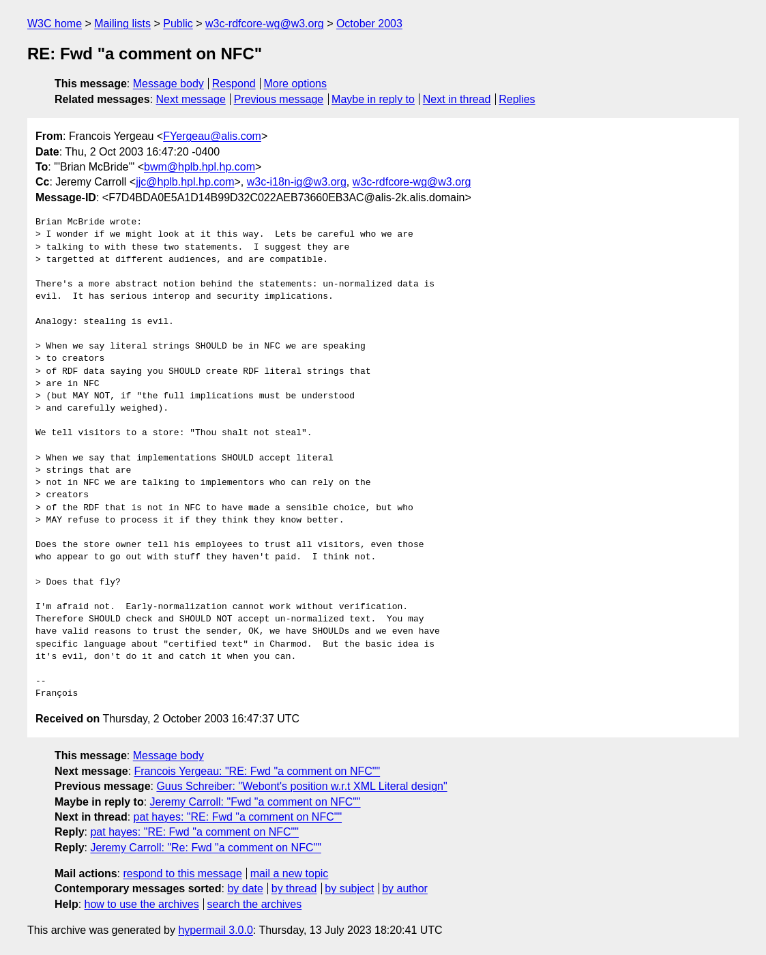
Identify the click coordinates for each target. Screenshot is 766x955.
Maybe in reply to (373, 99)
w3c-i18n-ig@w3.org (297, 182)
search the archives (254, 904)
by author (405, 888)
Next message (191, 99)
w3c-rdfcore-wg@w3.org (264, 23)
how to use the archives (142, 904)
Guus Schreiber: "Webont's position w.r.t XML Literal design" (301, 786)
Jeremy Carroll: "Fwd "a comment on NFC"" (255, 802)
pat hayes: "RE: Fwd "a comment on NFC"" (238, 817)
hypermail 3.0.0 (215, 930)
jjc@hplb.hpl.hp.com (185, 182)
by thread (294, 888)
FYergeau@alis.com (212, 136)
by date (245, 888)
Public (178, 23)
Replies (517, 99)
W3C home (54, 23)
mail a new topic (289, 873)
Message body (168, 83)
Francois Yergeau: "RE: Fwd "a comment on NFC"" (257, 771)
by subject (349, 888)
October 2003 (369, 23)
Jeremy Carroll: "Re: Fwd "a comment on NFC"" (205, 847)
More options (295, 83)
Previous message (279, 99)
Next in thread (457, 99)
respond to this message (182, 873)
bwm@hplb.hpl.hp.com (199, 167)
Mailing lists (122, 23)
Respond (234, 83)
